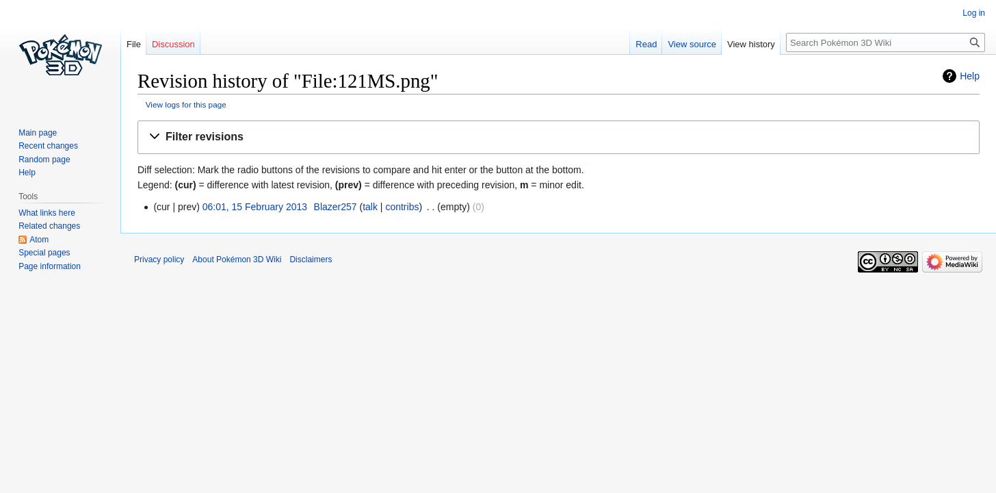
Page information (49, 266)
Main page (37, 133)
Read (646, 44)
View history (751, 44)
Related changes (49, 226)
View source (692, 44)
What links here (46, 213)
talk (370, 206)
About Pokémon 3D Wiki (236, 259)
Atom (39, 239)
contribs (402, 206)
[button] (558, 137)
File (134, 44)
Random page (44, 159)
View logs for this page (186, 104)
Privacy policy (159, 259)
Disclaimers (310, 259)
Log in (973, 13)
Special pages (44, 252)
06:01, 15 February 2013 (254, 206)
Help (970, 76)
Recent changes (48, 146)
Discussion (173, 44)
